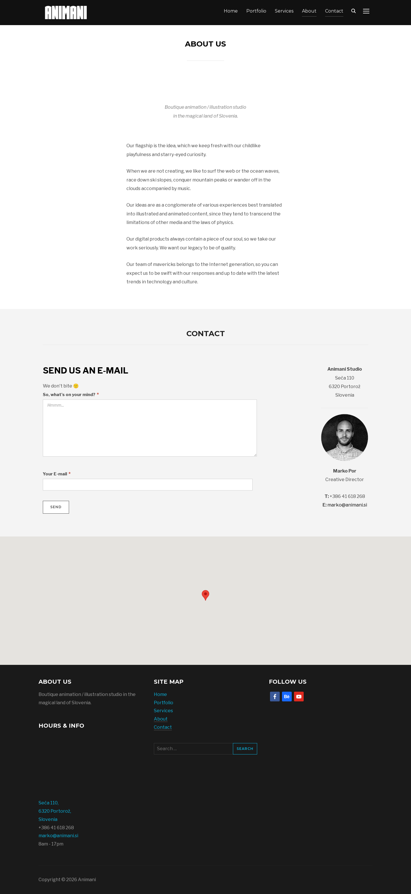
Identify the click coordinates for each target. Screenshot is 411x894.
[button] (205, 595)
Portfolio (256, 11)
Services (284, 11)
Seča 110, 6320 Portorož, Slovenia (55, 811)
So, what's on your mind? (71, 394)
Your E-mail (56, 474)
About (309, 11)
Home (231, 11)
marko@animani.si (347, 505)
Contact (334, 11)
